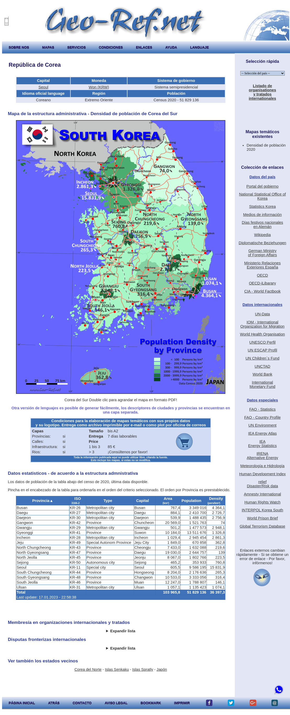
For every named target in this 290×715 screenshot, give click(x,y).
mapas (48, 47)
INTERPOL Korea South (262, 510)
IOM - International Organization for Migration (262, 324)
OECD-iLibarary (262, 283)
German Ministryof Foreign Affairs (262, 253)
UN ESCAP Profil (262, 350)
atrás (54, 703)
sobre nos (19, 47)
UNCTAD (262, 366)
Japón (162, 669)
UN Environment (262, 425)
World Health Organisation (262, 334)
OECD (262, 275)
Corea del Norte (87, 669)
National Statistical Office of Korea (262, 196)
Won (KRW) (99, 87)
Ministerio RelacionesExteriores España (262, 265)
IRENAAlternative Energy (262, 455)
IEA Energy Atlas (262, 433)
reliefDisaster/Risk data (262, 484)
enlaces (144, 47)
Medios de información (262, 215)
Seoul (43, 87)
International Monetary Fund (262, 384)
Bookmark (151, 703)
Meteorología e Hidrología (262, 466)
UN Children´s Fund (263, 358)
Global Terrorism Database (262, 526)
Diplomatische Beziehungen (262, 243)
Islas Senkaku (117, 669)
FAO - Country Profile (262, 417)
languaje (199, 47)
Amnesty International (262, 494)
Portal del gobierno (262, 186)
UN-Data (262, 314)
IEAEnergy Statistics (262, 443)
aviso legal (116, 703)
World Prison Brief (262, 518)
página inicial (22, 703)
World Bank (262, 374)
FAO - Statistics (262, 409)
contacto (81, 703)
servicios (76, 47)
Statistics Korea (262, 206)
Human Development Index (262, 474)
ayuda (171, 47)
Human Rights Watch (262, 502)
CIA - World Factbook (262, 291)
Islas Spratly (142, 669)
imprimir (182, 703)
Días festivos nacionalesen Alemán (262, 224)
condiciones (111, 47)
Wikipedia (262, 235)
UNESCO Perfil (262, 342)
